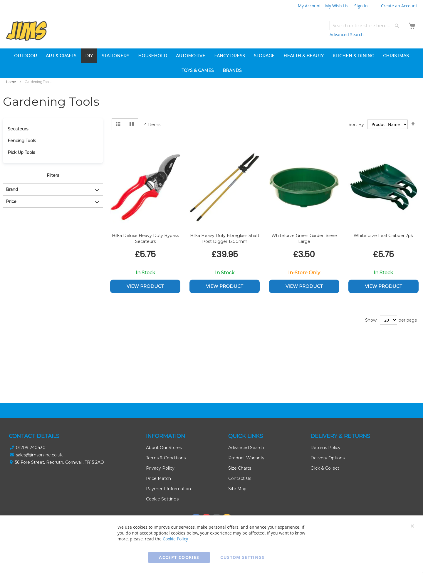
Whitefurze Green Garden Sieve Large (304, 238)
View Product (145, 286)
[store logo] (26, 31)
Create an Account (399, 6)
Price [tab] (11, 201)
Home (11, 81)
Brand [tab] (12, 189)
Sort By (356, 124)
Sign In (361, 6)
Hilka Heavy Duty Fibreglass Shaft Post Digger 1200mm (224, 238)
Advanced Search (347, 34)
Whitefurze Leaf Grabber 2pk (383, 235)
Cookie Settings (162, 499)
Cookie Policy (175, 539)
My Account (309, 6)
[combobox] (366, 25)
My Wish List (337, 6)
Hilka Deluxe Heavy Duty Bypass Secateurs (145, 238)
